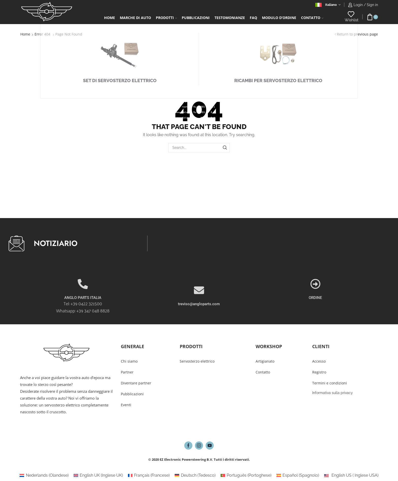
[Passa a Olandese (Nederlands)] (44, 475)
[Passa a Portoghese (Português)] (246, 475)
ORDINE (360, 297)
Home (109, 17)
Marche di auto (135, 17)
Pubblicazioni (196, 17)
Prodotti (166, 17)
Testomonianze (229, 17)
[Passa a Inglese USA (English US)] (351, 475)
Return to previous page (357, 34)
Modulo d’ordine (279, 17)
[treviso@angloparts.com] (199, 307)
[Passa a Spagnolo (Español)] (298, 475)
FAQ (253, 17)
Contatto (312, 17)
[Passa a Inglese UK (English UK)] (98, 475)
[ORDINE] (360, 284)
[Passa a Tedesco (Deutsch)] (195, 475)
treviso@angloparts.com (199, 320)
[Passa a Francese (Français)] (148, 475)
